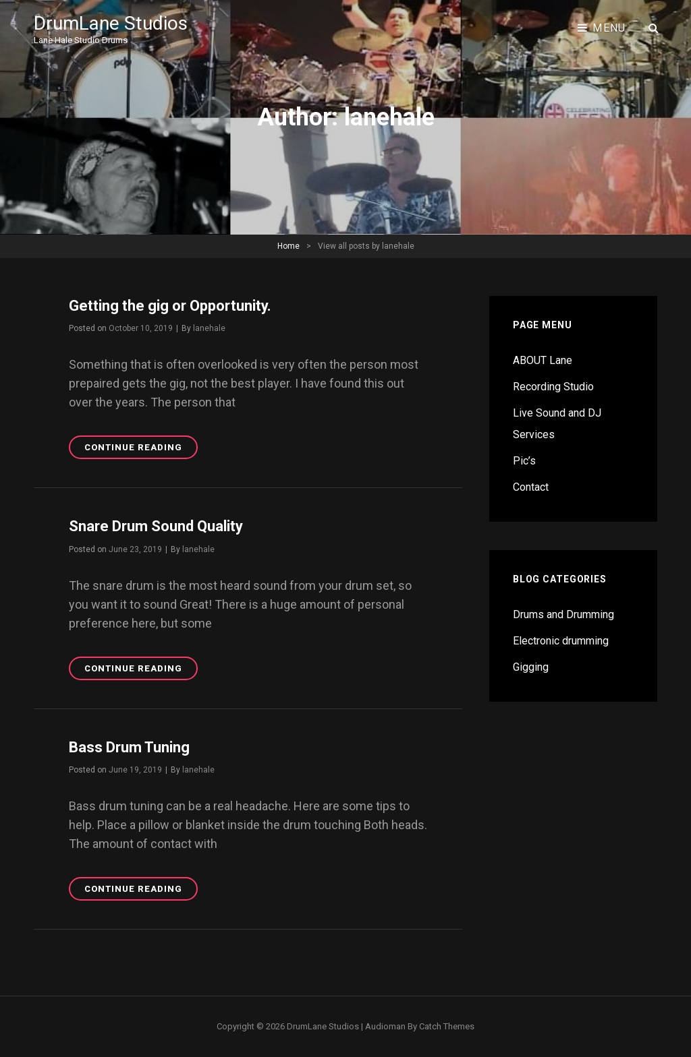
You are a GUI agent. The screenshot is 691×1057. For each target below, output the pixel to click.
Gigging (531, 667)
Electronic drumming (561, 640)
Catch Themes (446, 1026)
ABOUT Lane (542, 360)
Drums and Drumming (563, 614)
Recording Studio (553, 386)
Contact (531, 487)
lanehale (209, 328)
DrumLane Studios (111, 23)
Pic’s (524, 460)
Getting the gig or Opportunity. (170, 305)
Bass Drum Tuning (129, 747)
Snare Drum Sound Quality (156, 526)
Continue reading (141, 449)
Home (288, 246)
